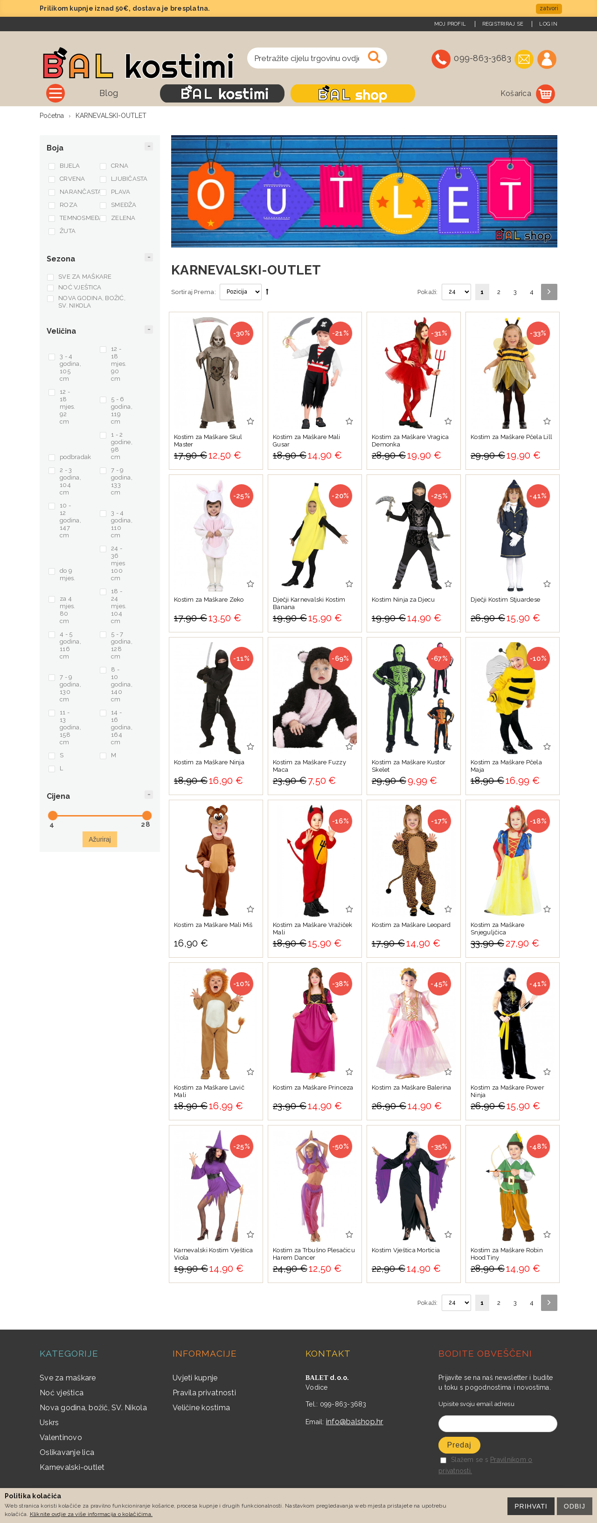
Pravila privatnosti (204, 1392)
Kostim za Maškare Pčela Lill (511, 436)
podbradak (75, 456)
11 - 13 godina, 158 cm (70, 727)
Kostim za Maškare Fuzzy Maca (309, 766)
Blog (168, 93)
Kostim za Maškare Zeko (209, 599)
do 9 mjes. (67, 574)
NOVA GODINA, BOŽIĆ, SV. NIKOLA (91, 302)
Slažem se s (464, 1459)
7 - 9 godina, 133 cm (121, 481)
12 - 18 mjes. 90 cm (118, 363)
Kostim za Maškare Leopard (411, 924)
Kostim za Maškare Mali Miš (213, 924)
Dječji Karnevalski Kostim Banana (309, 603)
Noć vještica (61, 1392)
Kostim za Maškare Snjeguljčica (497, 928)
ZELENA (123, 217)
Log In (548, 24)
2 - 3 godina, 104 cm (70, 481)
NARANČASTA (79, 191)
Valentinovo (61, 1437)
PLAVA (120, 191)
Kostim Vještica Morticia (406, 1250)
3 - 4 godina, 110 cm (121, 524)
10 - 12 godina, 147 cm (70, 520)
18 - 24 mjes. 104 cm (118, 606)
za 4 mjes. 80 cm (67, 609)
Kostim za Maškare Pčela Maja (506, 766)
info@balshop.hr (354, 1421)
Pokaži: (427, 291)
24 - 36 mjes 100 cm (118, 563)
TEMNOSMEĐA (79, 217)
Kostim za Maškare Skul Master (208, 440)
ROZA (68, 204)
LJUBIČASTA (129, 178)
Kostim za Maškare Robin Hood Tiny (507, 1254)
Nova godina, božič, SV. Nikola (93, 1407)
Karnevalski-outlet (72, 1467)
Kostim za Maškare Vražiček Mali (313, 928)
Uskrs (49, 1422)
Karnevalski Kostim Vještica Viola (213, 1254)
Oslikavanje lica (67, 1452)
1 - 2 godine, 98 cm (121, 445)
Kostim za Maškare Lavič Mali (209, 1091)
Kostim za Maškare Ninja (209, 762)
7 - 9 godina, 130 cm (70, 688)
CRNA (119, 165)
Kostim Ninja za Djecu (403, 599)
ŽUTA (68, 230)
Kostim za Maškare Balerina (411, 1087)
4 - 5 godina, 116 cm (70, 645)
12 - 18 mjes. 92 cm (67, 406)
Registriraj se (503, 24)
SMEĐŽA (124, 204)
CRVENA (72, 178)
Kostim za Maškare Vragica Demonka (410, 440)
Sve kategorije (97, 93)
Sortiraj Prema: (193, 291)
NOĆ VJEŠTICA (79, 287)
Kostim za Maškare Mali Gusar (306, 440)
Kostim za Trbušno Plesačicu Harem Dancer (314, 1254)
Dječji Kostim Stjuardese (505, 599)
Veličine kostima (201, 1407)
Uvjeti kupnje (195, 1377)
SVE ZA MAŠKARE (85, 276)
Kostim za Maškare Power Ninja (507, 1091)
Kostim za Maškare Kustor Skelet (408, 766)
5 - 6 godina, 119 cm (121, 410)
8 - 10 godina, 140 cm (121, 684)
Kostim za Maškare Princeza (313, 1087)
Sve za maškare (68, 1377)
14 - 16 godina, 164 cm (121, 727)
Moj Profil (450, 24)
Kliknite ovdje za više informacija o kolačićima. (91, 1514)
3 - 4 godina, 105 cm (70, 367)
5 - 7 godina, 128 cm (121, 645)
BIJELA (70, 165)
